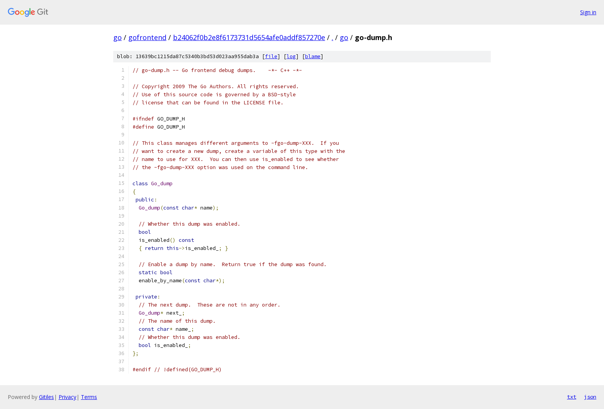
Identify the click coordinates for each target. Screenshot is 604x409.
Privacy (67, 397)
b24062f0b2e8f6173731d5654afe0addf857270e (249, 37)
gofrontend (147, 37)
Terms (89, 397)
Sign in (588, 12)
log (291, 56)
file (271, 56)
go (117, 37)
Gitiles (46, 397)
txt (571, 396)
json (590, 396)
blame (312, 56)
